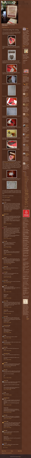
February (26, 189)
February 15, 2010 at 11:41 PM (7, 440)
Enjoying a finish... (27, 197)
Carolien (5, 272)
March (26, 188)
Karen (4, 340)
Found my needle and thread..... (27, 125)
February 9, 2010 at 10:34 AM (7, 247)
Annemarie (5, 380)
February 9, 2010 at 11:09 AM (7, 263)
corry (4, 443)
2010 (24, 175)
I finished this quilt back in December (9, 162)
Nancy (4, 226)
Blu (4, 335)
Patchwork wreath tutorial (27, 84)
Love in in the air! (26, 204)
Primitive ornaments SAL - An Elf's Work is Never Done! (26, 115)
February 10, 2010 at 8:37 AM (7, 418)
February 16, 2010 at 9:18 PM (7, 445)
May (25, 185)
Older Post (20, 451)
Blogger (20, 456)
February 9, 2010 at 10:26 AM (7, 238)
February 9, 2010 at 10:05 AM (7, 223)
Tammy (5, 241)
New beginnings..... (25, 76)
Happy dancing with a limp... (26, 191)
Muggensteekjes (6, 397)
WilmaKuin (5, 310)
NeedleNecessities (28, 319)
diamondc (5, 316)
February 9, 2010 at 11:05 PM (7, 389)
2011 (24, 174)
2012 (24, 172)
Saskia (4, 285)
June (25, 183)
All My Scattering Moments (8, 4)
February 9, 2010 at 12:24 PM (7, 307)
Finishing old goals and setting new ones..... (27, 105)
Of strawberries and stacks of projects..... (27, 135)
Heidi (27, 28)
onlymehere (5, 421)
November (26, 178)
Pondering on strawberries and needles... (27, 193)
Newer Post (4, 451)
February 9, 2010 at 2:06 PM (7, 322)
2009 (24, 208)
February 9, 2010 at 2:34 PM (7, 332)
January (26, 206)
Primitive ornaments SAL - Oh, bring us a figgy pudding (25, 95)
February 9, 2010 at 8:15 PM (7, 366)
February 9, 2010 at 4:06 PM (7, 359)
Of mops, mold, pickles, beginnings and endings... (27, 154)
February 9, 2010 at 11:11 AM (7, 269)
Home (12, 451)
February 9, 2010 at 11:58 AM (7, 298)
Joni (4, 202)
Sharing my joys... (27, 195)
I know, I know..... (27, 163)
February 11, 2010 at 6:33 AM (7, 427)
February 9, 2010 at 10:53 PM (7, 377)
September (26, 179)
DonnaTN (5, 362)
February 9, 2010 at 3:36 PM (7, 344)
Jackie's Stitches (6, 353)
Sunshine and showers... (26, 202)
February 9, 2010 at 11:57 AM (7, 291)
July (25, 182)
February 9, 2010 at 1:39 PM (7, 313)
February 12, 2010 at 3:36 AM (7, 433)
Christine (5, 280)
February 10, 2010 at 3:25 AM (7, 412)
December (26, 176)
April (25, 186)
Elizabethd (5, 266)
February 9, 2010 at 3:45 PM (7, 350)
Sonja (4, 257)
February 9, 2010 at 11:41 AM (7, 282)
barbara (5, 347)
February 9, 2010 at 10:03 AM (7, 211)
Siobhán (5, 415)
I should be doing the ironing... (26, 199)
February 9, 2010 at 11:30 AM (7, 277)
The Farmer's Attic (6, 325)
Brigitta (5, 369)
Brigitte (5, 430)
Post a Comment (5, 447)
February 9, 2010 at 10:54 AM (7, 254)
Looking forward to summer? (27, 145)
